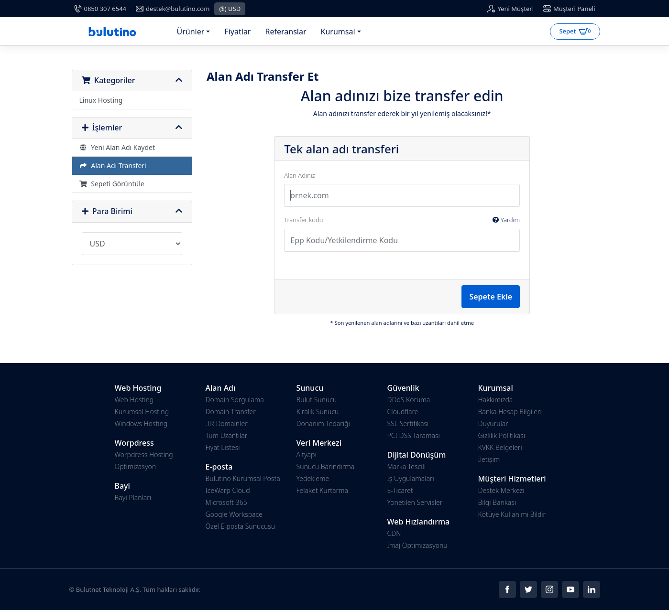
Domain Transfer (231, 411)
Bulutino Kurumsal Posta (243, 478)
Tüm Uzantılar (227, 435)
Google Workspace (234, 514)
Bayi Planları (133, 497)
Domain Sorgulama (235, 399)
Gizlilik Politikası (502, 435)
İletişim (489, 459)
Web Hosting (134, 399)
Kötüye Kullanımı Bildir (512, 514)
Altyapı (306, 454)
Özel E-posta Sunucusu (240, 526)
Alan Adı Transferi (112, 165)
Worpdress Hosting (144, 454)
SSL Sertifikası (408, 423)
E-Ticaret (400, 490)
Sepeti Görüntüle (111, 183)
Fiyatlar (237, 31)
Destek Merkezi (501, 490)
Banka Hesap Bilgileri (510, 411)
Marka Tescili (406, 466)
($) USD (230, 8)
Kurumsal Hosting (142, 411)
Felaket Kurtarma (322, 490)
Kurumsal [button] (338, 31)
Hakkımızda (495, 399)
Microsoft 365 (226, 502)
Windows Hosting (141, 423)
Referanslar (285, 31)
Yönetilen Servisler (415, 502)
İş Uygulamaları (410, 478)
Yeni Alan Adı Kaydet (117, 147)
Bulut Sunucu (316, 399)
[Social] (507, 589)
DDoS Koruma (408, 399)
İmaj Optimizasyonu (417, 545)
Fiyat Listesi (223, 447)
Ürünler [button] (191, 31)
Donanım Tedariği (323, 423)
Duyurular (493, 423)
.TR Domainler (227, 423)
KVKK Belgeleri (500, 447)
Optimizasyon (135, 466)
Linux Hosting (101, 100)
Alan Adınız (299, 175)
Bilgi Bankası (497, 502)
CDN (394, 533)
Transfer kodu (402, 220)
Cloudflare (402, 411)
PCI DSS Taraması (413, 435)
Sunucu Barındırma (325, 466)
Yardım (506, 219)
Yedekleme (312, 478)
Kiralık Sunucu (317, 411)
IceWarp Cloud (228, 490)
